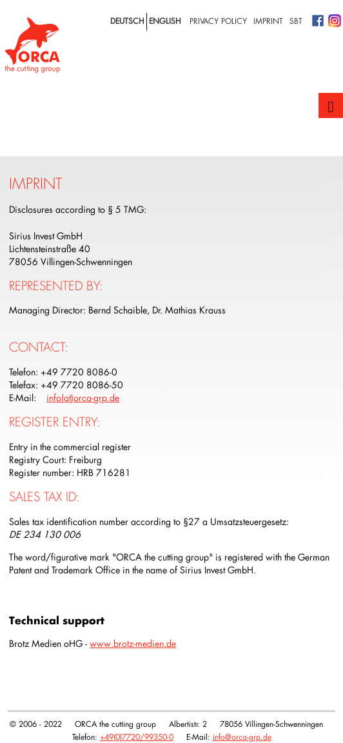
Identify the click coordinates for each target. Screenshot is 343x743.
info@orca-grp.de (242, 736)
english (165, 20)
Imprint (268, 20)
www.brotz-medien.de (133, 643)
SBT (295, 20)
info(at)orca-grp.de (82, 397)
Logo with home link (32, 45)
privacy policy (218, 20)
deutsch (127, 20)
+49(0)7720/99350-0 (136, 736)
